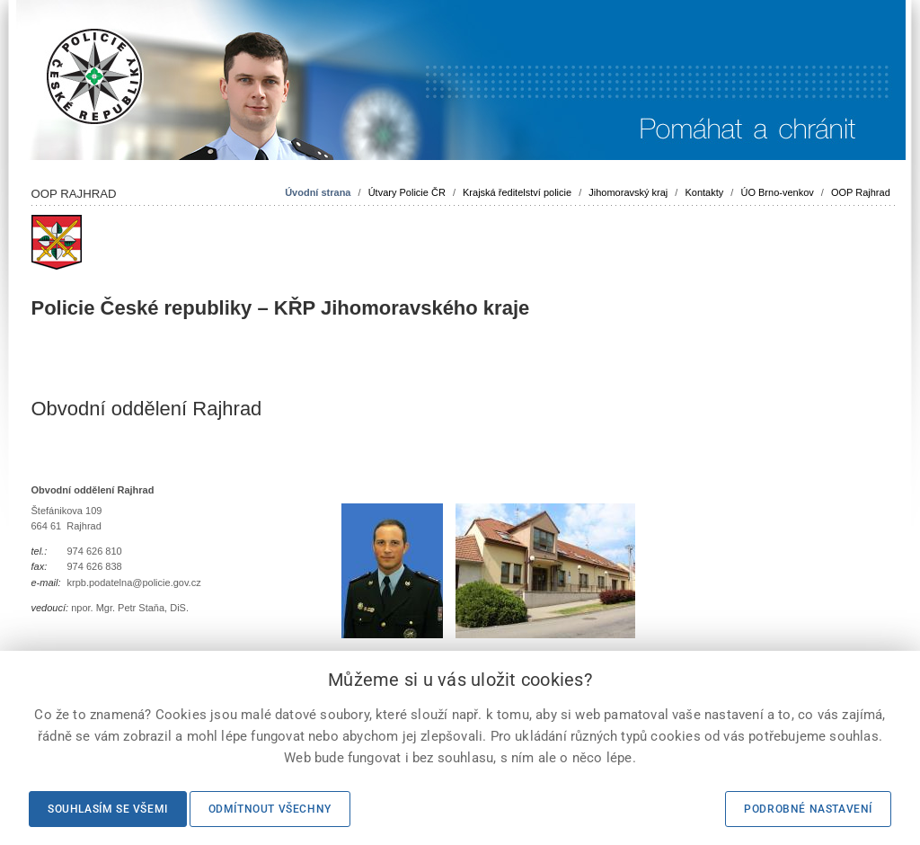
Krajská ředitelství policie (517, 192)
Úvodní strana (317, 192)
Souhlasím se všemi (108, 809)
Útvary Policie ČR (407, 192)
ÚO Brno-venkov (776, 192)
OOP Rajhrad (860, 192)
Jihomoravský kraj (628, 192)
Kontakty (704, 192)
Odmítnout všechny (270, 809)
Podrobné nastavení (808, 809)
